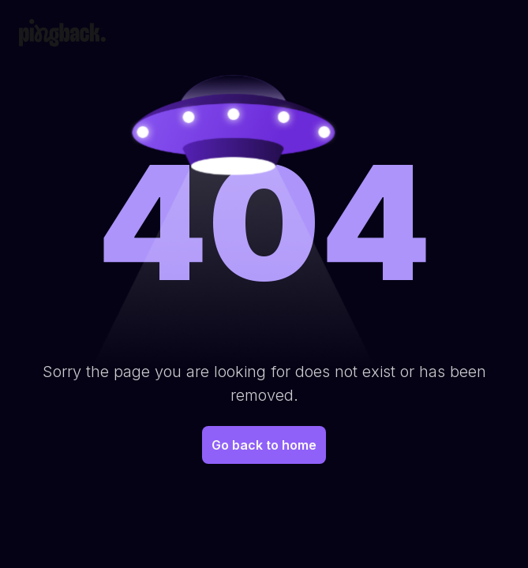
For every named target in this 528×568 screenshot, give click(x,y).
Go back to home (264, 445)
